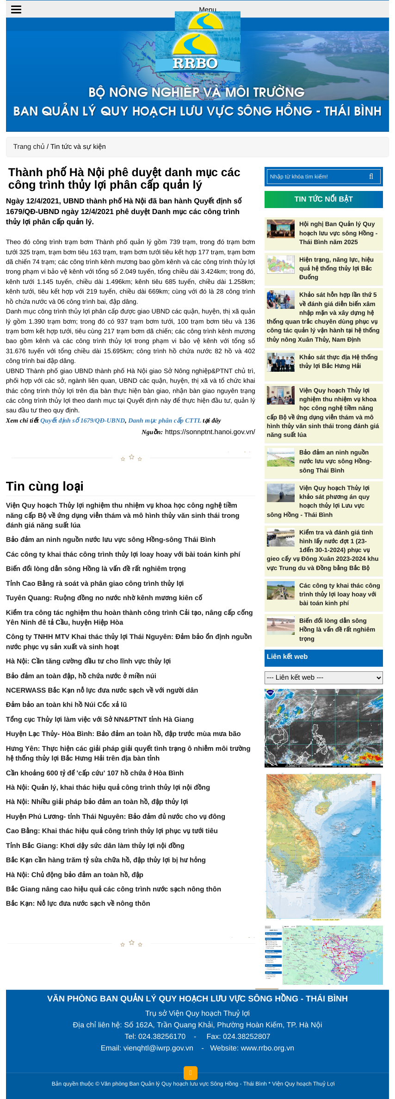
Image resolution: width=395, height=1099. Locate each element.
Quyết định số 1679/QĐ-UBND (82, 420)
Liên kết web (287, 657)
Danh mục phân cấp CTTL (164, 420)
